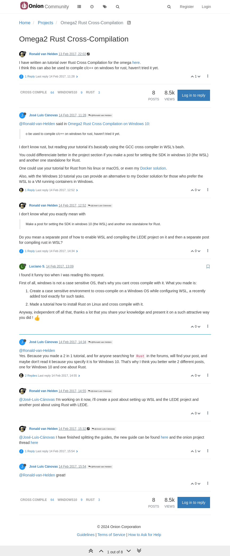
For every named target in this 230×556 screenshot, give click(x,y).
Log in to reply (193, 95)
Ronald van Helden (43, 54)
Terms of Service (111, 535)
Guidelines (86, 535)
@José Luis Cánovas (99, 205)
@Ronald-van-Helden (37, 124)
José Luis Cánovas (43, 115)
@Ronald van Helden (99, 115)
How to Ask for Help (144, 535)
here (136, 62)
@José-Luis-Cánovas (37, 399)
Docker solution (153, 168)
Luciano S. (37, 266)
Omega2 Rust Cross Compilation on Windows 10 (108, 124)
